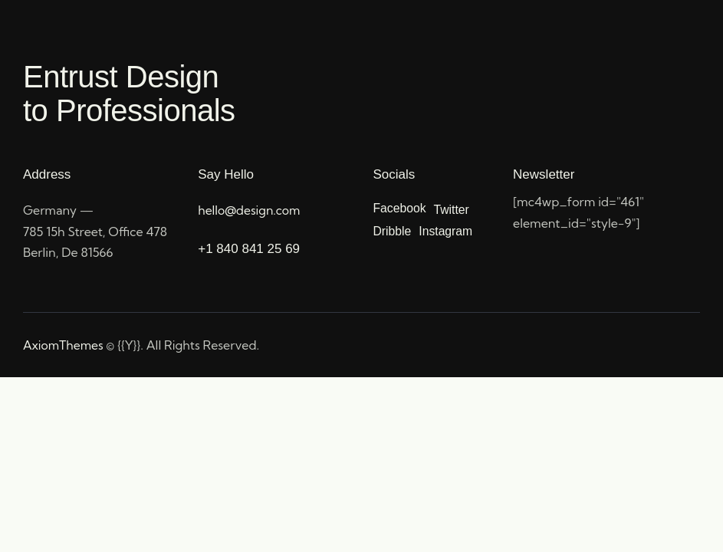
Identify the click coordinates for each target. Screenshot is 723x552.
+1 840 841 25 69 (249, 249)
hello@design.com (249, 210)
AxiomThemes (64, 345)
